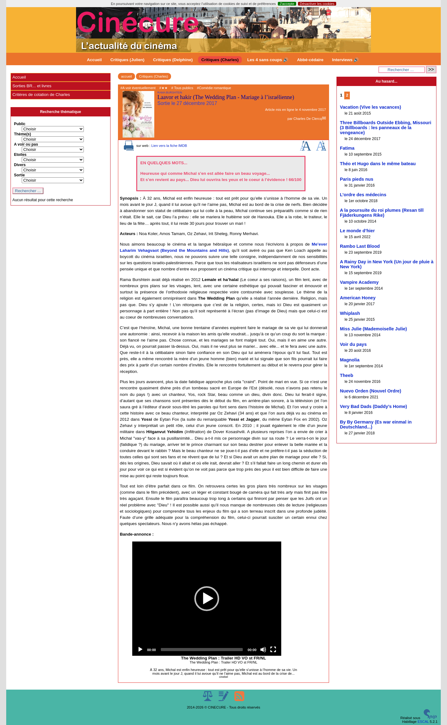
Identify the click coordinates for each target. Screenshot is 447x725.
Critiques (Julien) (128, 59)
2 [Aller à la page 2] (347, 95)
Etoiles (20, 154)
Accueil (94, 59)
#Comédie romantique (214, 88)
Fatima (347, 148)
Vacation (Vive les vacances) (370, 107)
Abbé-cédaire (310, 59)
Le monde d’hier (357, 230)
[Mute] (263, 649)
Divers (20, 165)
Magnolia (349, 359)
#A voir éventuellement (138, 88)
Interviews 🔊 (345, 59)
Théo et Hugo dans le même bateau (378, 163)
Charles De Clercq (307, 118)
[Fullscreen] (273, 649)
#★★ (163, 88)
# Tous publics (182, 88)
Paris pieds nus (356, 179)
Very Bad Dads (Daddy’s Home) (373, 406)
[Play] (140, 649)
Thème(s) (22, 134)
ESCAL (423, 721)
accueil (126, 76)
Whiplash (350, 313)
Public (19, 124)
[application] (206, 598)
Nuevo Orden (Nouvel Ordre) (370, 390)
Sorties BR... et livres (31, 86)
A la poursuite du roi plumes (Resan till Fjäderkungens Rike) (381, 213)
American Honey (358, 297)
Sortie (19, 175)
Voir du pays (353, 344)
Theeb (346, 375)
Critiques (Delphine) (173, 59)
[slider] (202, 649)
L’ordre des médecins (363, 194)
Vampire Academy (359, 282)
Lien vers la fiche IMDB (169, 145)
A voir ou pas (26, 144)
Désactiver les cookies (317, 4)
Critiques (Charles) (219, 59)
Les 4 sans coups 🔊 (267, 59)
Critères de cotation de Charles (41, 94)
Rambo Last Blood (360, 246)
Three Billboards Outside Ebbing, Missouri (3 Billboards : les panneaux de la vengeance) (385, 127)
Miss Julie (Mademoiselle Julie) (373, 328)
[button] (206, 598)
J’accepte (287, 4)
